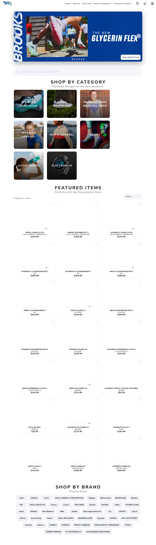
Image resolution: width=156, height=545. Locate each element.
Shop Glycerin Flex (130, 57)
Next (139, 36)
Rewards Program (122, 3)
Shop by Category (101, 3)
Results (76, 3)
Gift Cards (86, 3)
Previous (17, 36)
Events (67, 3)
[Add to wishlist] (53, 174)
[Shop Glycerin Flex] (78, 37)
